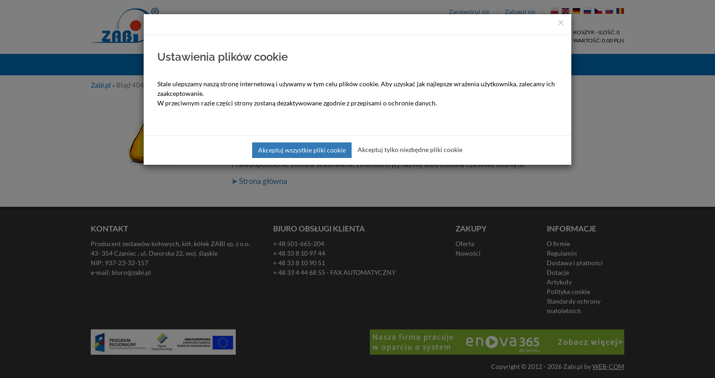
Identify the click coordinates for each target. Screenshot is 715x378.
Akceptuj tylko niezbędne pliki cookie (410, 149)
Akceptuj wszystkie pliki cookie (302, 150)
